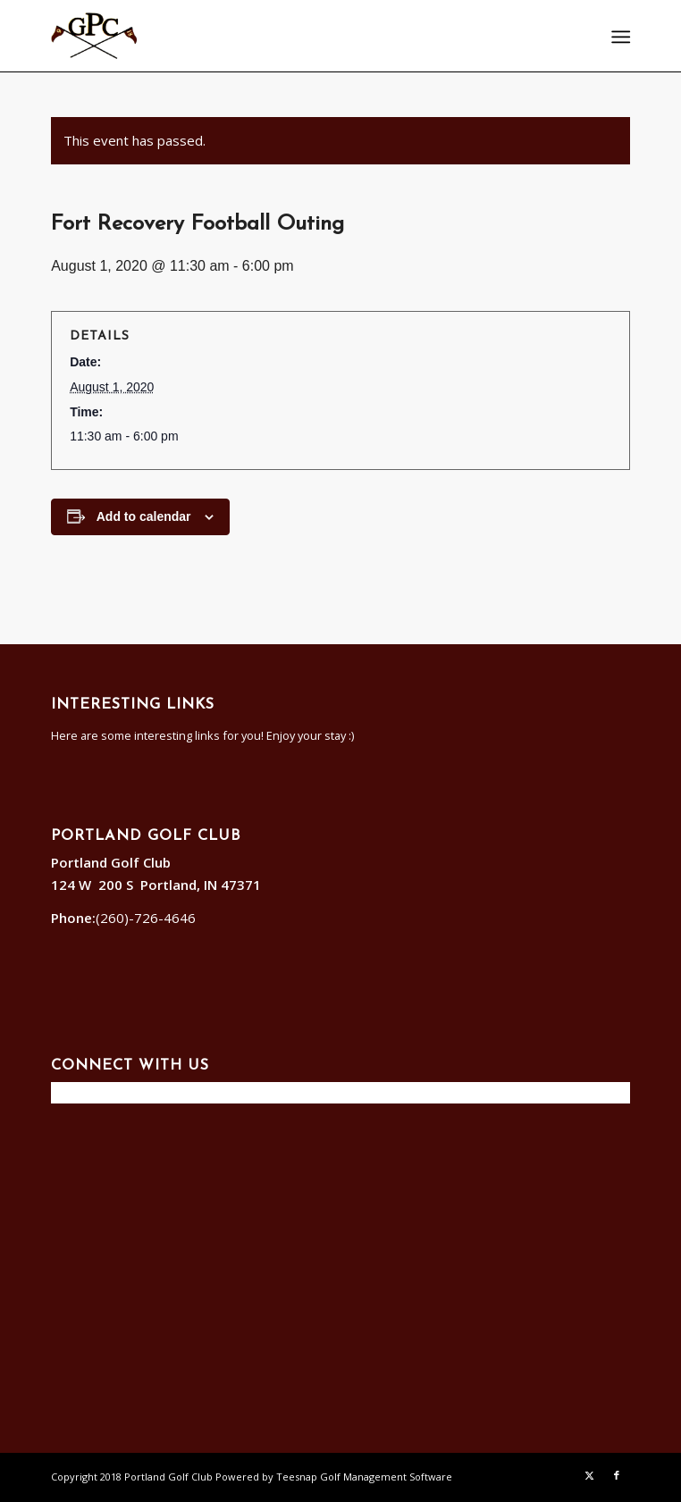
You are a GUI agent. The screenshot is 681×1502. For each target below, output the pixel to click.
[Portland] (282, 35)
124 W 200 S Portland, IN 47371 (159, 885)
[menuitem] (619, 36)
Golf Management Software (386, 1476)
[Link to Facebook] (616, 1475)
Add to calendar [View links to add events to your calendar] (144, 516)
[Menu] (619, 36)
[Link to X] (589, 1475)
